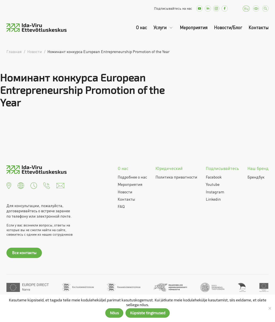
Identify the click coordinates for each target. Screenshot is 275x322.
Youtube (213, 184)
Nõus (114, 312)
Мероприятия (194, 27)
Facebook (214, 177)
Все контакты (24, 252)
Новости (125, 191)
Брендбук (256, 177)
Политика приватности (176, 177)
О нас (141, 27)
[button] (8, 185)
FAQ (121, 206)
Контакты (259, 27)
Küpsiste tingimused (147, 312)
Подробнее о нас (132, 177)
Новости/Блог (228, 27)
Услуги (160, 27)
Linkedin (213, 199)
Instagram (215, 191)
